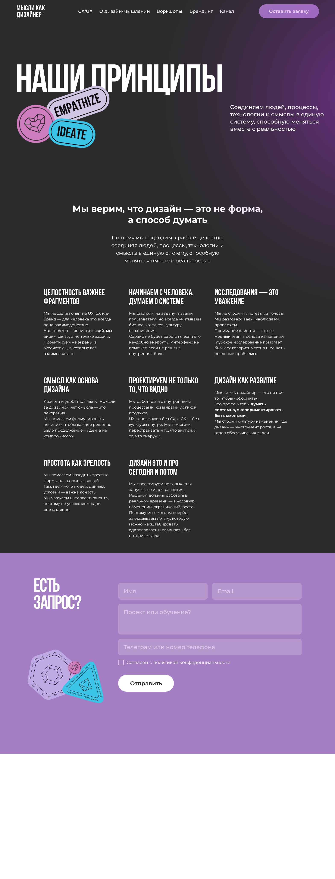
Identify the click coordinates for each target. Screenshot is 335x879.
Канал (227, 11)
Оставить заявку (289, 11)
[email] (257, 716)
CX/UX (85, 11)
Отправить (146, 808)
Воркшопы (169, 11)
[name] (163, 716)
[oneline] (210, 772)
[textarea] (210, 744)
